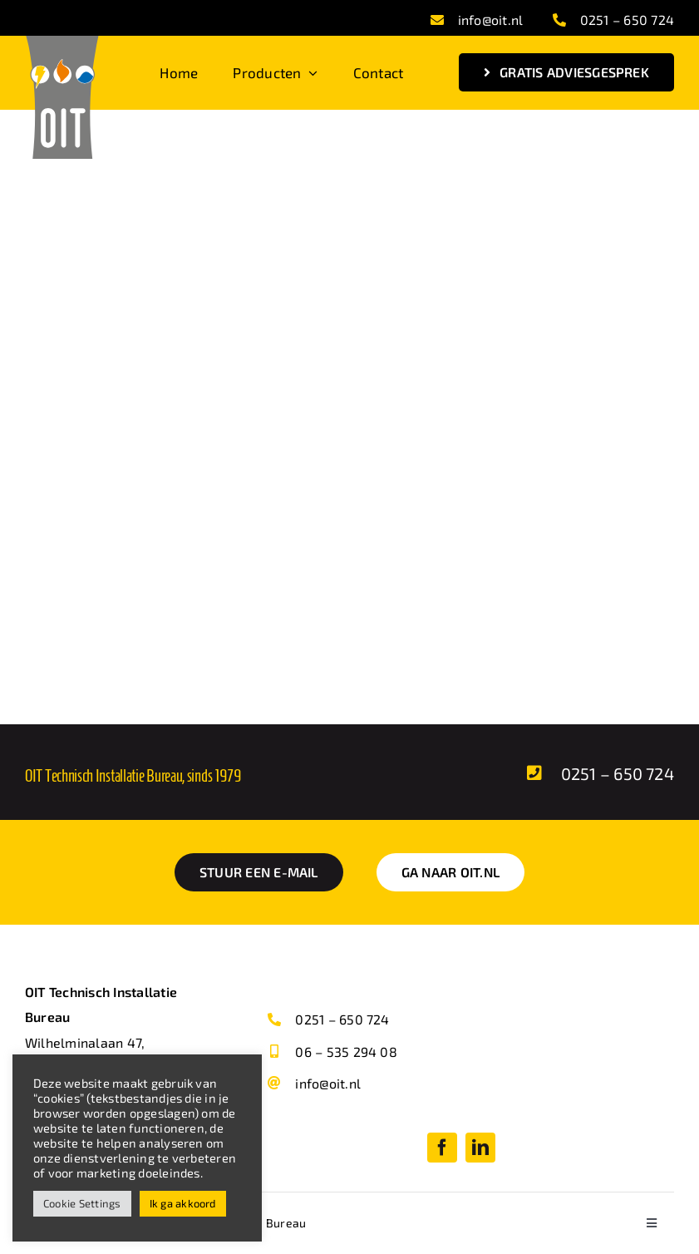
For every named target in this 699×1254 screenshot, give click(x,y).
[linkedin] (480, 1148)
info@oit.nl (491, 19)
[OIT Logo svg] (62, 42)
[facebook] (442, 1148)
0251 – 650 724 (627, 19)
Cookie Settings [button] (82, 1203)
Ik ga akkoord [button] (183, 1203)
